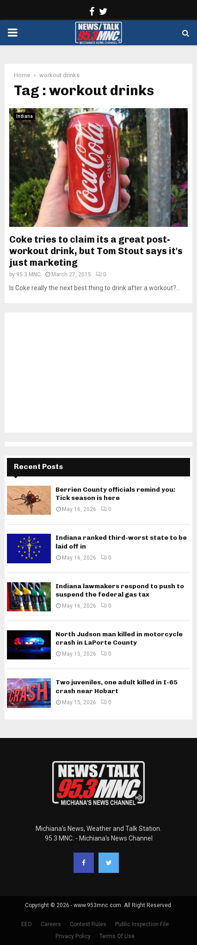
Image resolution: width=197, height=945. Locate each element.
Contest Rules (88, 924)
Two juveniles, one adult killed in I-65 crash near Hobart (116, 686)
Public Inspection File (142, 924)
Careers (51, 924)
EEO (26, 924)
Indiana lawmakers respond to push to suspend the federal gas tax (119, 590)
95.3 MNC (28, 274)
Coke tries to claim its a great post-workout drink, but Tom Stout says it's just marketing (96, 251)
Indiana (24, 116)
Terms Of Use (117, 936)
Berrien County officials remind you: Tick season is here (115, 494)
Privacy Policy (73, 936)
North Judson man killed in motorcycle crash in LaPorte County (119, 638)
